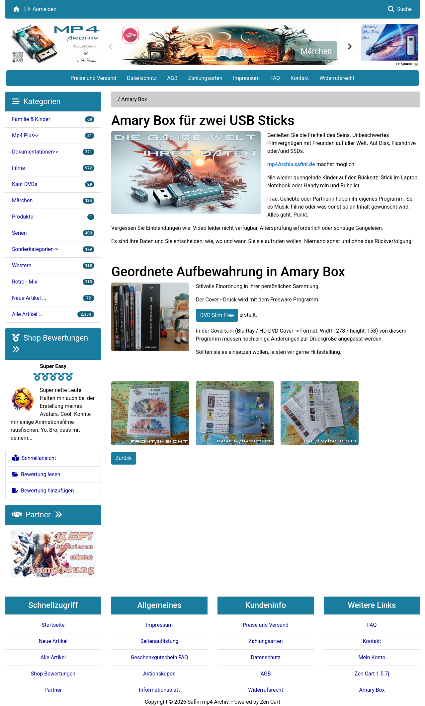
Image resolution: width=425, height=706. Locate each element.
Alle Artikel (53, 657)
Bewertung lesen (36, 474)
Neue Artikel (53, 641)
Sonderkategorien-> (53, 249)
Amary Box (371, 690)
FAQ (275, 78)
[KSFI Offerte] (53, 553)
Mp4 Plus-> (53, 135)
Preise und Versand (94, 78)
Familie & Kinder (53, 119)
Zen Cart (270, 702)
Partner (37, 514)
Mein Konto (371, 657)
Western (53, 265)
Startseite (53, 625)
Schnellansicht (34, 458)
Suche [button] (400, 9)
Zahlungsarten (205, 78)
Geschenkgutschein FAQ (159, 657)
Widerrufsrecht (336, 78)
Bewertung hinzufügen (43, 490)
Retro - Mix (53, 282)
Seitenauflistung (159, 641)
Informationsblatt (159, 690)
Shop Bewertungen (53, 674)
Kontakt (300, 78)
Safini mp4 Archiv (208, 702)
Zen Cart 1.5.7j (372, 674)
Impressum (246, 78)
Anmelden (40, 9)
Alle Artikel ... (53, 314)
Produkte (53, 217)
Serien (53, 233)
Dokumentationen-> (53, 152)
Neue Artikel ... (53, 298)
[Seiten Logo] (55, 44)
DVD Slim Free (217, 315)
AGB (172, 78)
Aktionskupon (159, 674)
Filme (53, 168)
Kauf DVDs (53, 184)
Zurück (124, 458)
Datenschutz (141, 78)
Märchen (316, 51)
